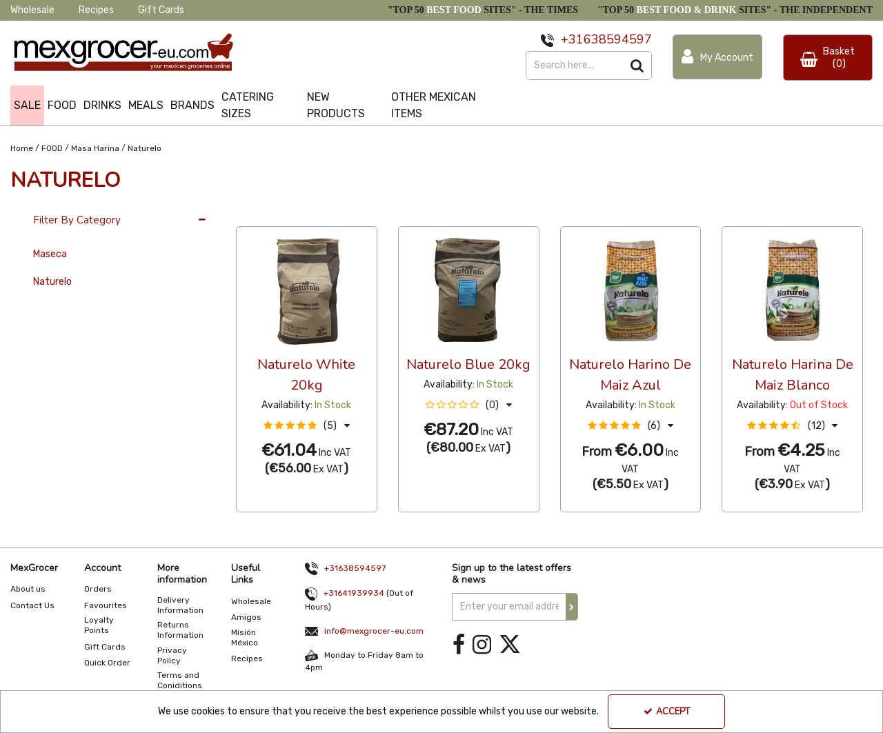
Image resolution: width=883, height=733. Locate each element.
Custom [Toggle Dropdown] (328, 213)
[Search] (575, 65)
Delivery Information (180, 605)
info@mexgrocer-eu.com (374, 631)
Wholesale (32, 10)
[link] (459, 645)
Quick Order (107, 662)
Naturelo (52, 282)
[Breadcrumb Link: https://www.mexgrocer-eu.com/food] (52, 147)
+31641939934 (354, 593)
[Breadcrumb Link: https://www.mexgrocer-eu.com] (21, 147)
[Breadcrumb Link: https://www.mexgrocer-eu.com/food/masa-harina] (95, 147)
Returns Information (180, 630)
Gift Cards (161, 10)
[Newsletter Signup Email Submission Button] (572, 607)
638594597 (618, 39)
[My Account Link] (717, 57)
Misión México (244, 637)
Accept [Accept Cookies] (667, 711)
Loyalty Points (99, 625)
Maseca (50, 254)
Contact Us (32, 605)
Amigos (246, 617)
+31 (572, 39)
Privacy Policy (172, 655)
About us (28, 589)
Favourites (105, 605)
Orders (98, 589)
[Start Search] (638, 65)
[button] (307, 426)
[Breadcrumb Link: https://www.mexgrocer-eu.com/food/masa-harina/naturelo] (144, 147)
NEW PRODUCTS (336, 105)
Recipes (96, 10)
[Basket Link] (828, 57)
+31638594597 (355, 568)
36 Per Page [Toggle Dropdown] (264, 213)
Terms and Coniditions (179, 680)
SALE (27, 105)
